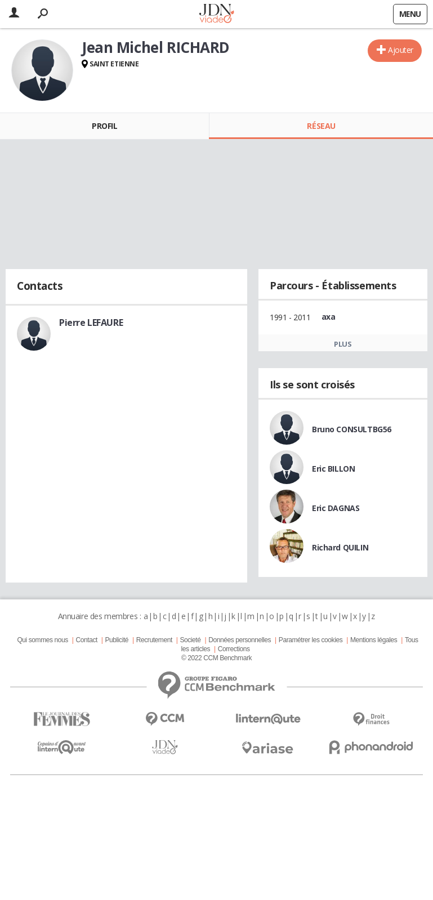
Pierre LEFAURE (91, 322)
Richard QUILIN (340, 547)
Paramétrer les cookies (310, 640)
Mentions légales (373, 640)
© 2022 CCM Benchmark (216, 658)
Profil (104, 125)
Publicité (117, 640)
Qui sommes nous (42, 640)
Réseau (321, 125)
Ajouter (400, 49)
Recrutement (154, 640)
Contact (86, 640)
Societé (190, 640)
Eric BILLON (333, 468)
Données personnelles (239, 640)
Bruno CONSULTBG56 (351, 429)
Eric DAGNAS (335, 508)
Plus (342, 344)
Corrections (234, 649)
